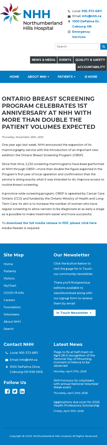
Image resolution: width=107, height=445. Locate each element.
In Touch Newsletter (74, 313)
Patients (65, 76)
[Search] (76, 46)
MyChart (10, 285)
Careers (9, 300)
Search (9, 329)
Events (65, 60)
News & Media (43, 60)
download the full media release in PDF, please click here (51, 223)
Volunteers (11, 314)
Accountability (91, 67)
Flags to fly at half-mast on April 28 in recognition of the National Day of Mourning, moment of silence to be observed (74, 358)
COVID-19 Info (14, 293)
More (91, 76)
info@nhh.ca (91, 16)
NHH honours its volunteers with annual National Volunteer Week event (76, 384)
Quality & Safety (90, 60)
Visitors (9, 278)
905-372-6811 (91, 11)
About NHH (37, 76)
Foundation (12, 307)
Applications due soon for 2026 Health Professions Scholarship (77, 403)
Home (14, 76)
